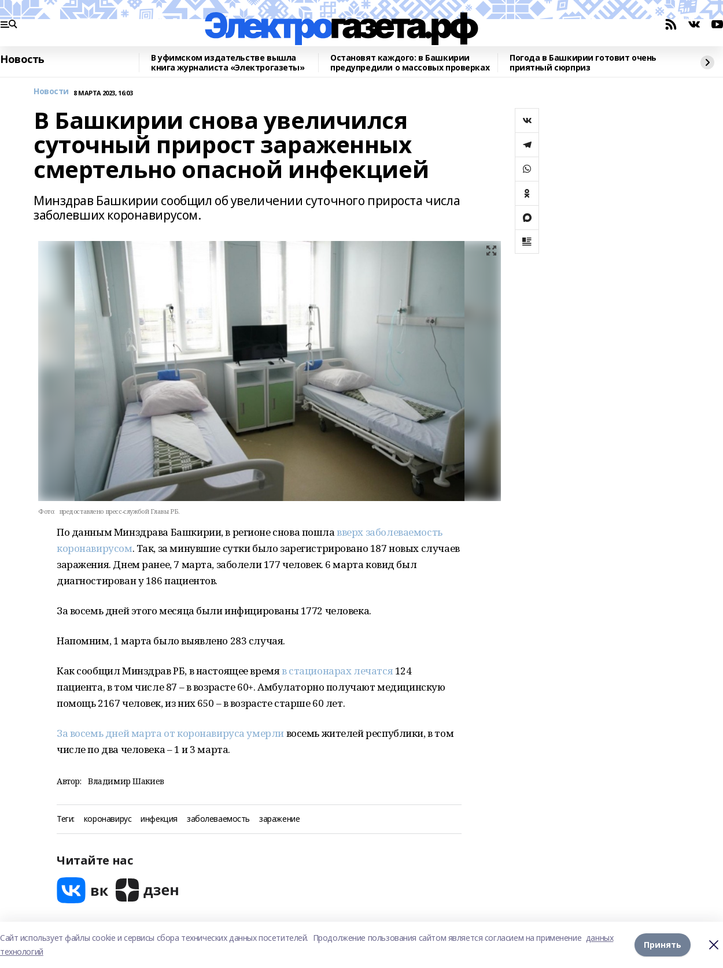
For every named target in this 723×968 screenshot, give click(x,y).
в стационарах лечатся (337, 670)
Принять (662, 944)
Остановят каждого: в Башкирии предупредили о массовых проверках (409, 62)
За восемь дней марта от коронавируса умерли (170, 733)
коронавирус (107, 819)
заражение (279, 819)
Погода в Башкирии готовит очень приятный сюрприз (583, 62)
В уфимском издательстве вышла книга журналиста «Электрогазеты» (228, 62)
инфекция (159, 819)
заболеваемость (218, 819)
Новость (22, 59)
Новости (51, 92)
